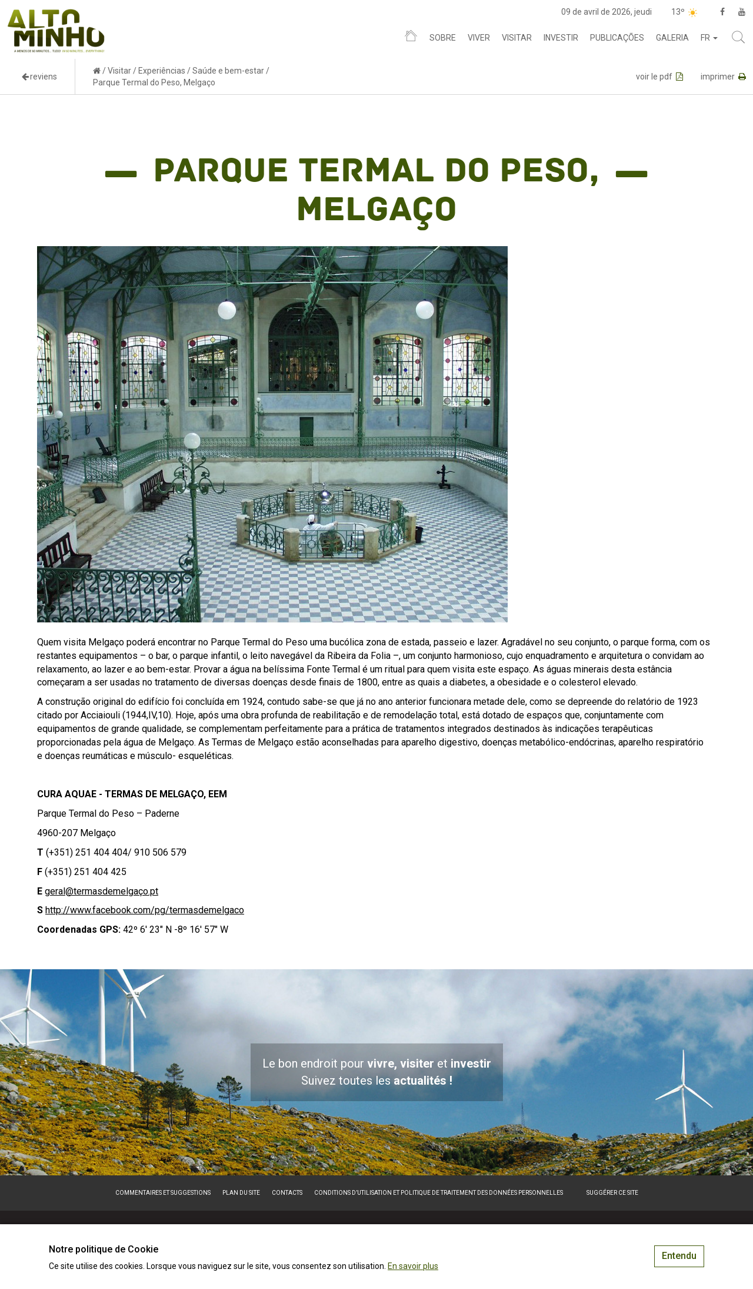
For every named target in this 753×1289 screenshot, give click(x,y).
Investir (561, 37)
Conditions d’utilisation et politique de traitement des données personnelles (438, 1192)
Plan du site (241, 1192)
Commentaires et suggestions (163, 1192)
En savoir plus (413, 1266)
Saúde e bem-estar (228, 70)
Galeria (672, 37)
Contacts (287, 1192)
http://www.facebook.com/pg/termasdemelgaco (144, 910)
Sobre (442, 37)
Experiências (161, 70)
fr (709, 37)
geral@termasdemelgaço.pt (101, 891)
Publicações (617, 37)
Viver (479, 37)
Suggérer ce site (612, 1192)
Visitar (517, 37)
